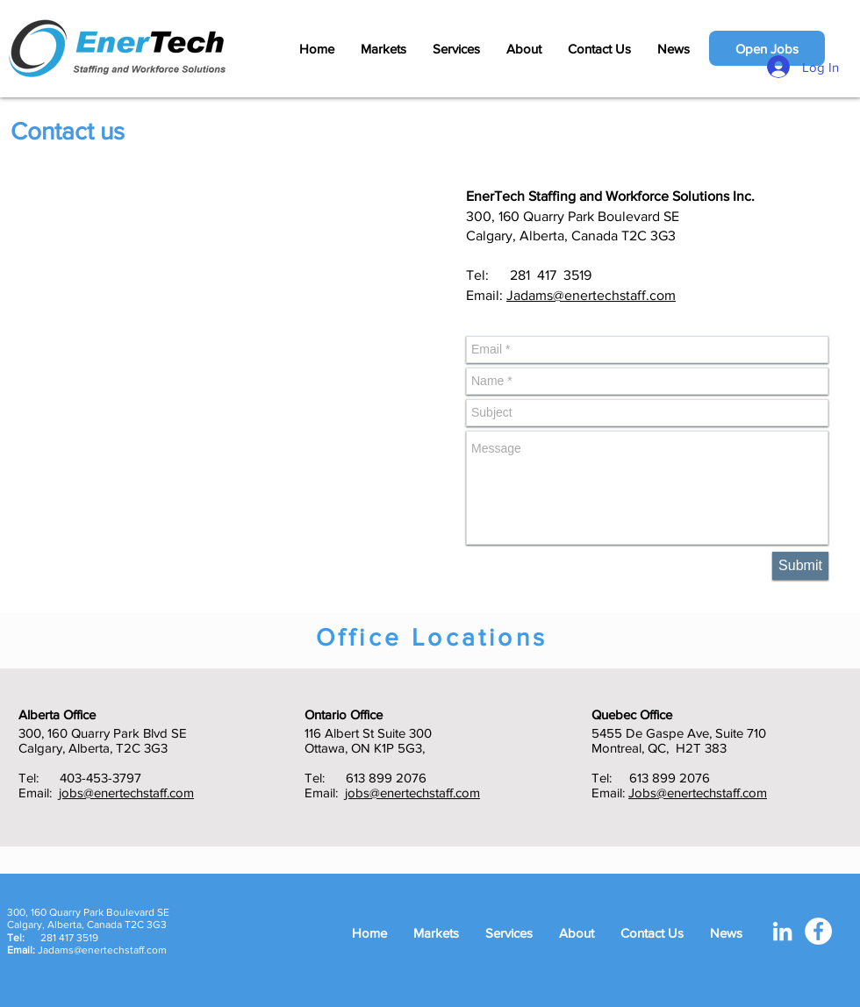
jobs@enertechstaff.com (126, 792)
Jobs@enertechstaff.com (697, 792)
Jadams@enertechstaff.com (591, 295)
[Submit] (800, 566)
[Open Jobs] (767, 48)
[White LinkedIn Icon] (782, 931)
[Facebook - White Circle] (818, 931)
